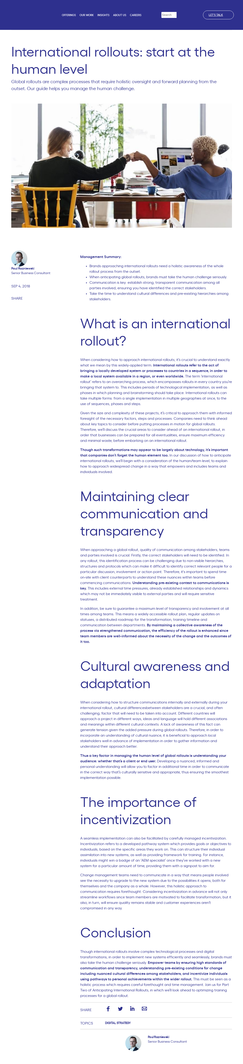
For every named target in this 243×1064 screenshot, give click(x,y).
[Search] (180, 15)
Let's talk (218, 14)
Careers (135, 15)
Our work (87, 15)
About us (119, 15)
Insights (103, 15)
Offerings (69, 15)
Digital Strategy (118, 1023)
